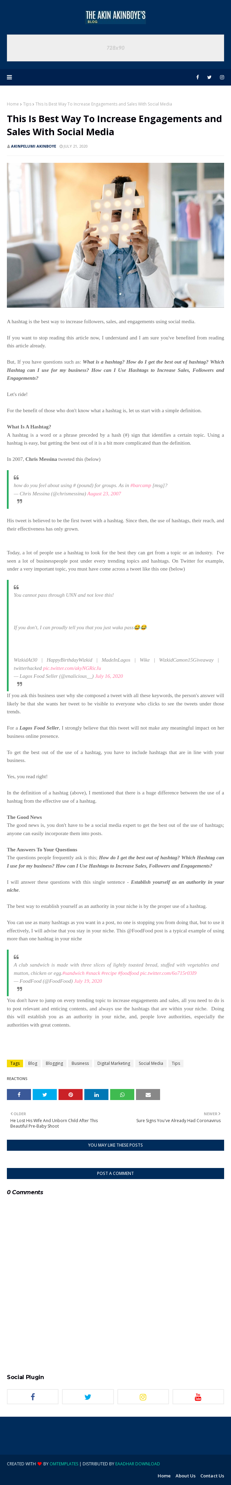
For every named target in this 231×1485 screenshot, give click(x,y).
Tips (27, 104)
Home (13, 104)
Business (80, 1063)
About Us (186, 1476)
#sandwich (73, 973)
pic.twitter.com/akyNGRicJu (72, 668)
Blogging (54, 1063)
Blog (32, 1063)
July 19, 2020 (88, 981)
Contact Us (212, 1476)
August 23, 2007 (104, 493)
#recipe (109, 973)
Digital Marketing (113, 1063)
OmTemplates (64, 1464)
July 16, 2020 (109, 676)
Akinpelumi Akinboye (33, 146)
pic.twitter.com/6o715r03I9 (168, 973)
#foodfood (128, 973)
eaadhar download (137, 1464)
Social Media (151, 1063)
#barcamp (140, 485)
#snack (93, 973)
